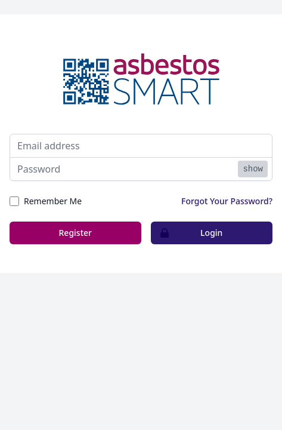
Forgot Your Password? (226, 201)
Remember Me (53, 201)
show (253, 169)
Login (187, 233)
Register (75, 232)
